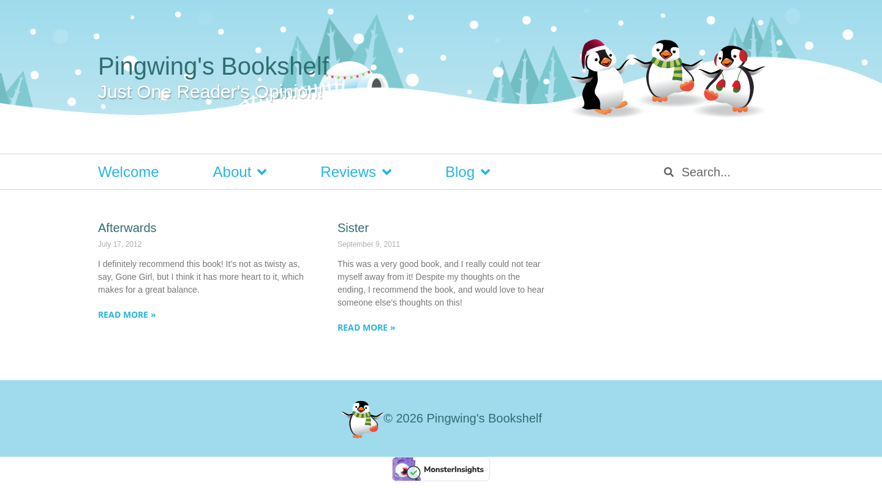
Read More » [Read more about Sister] (366, 327)
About (240, 172)
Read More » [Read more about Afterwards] (127, 314)
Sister (353, 228)
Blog (467, 172)
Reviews (355, 172)
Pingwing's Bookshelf (213, 66)
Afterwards (127, 228)
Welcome (128, 171)
